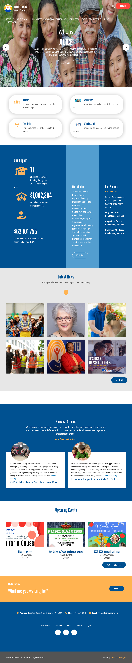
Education (58, 625)
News (106, 19)
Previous (5, 45)
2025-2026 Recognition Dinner (107, 551)
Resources (37, 19)
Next (125, 45)
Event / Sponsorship (91, 19)
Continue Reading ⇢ (111, 475)
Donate (123, 5)
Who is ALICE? (23, 19)
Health (68, 625)
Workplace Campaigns (55, 19)
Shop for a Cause (25, 551)
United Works (12, 22)
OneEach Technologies (118, 658)
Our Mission (45, 625)
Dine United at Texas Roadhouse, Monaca (66, 551)
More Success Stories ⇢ (66, 439)
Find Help (27, 124)
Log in (88, 625)
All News (119, 380)
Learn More (66, 63)
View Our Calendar (114, 564)
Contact (79, 625)
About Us (10, 19)
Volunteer (74, 19)
